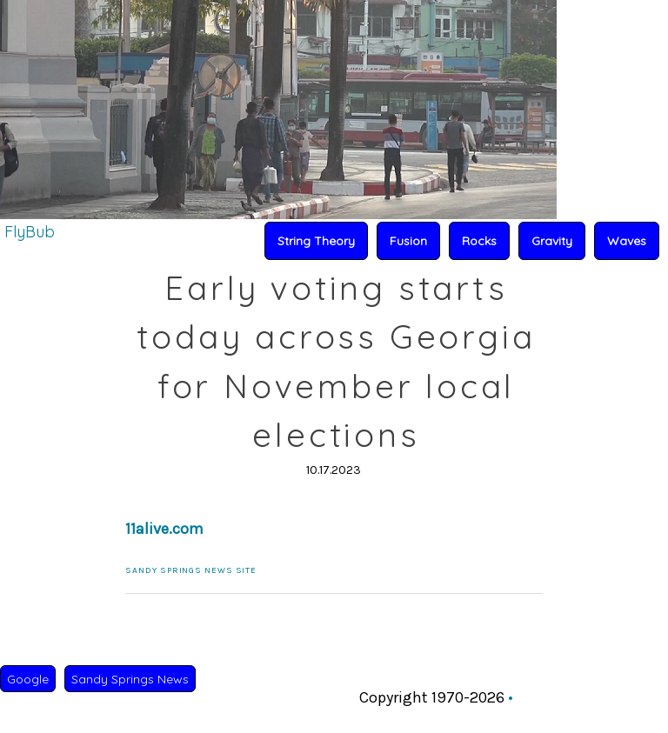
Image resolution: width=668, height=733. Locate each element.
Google (28, 679)
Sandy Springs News (130, 679)
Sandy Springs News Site (191, 570)
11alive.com (164, 528)
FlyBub (29, 232)
